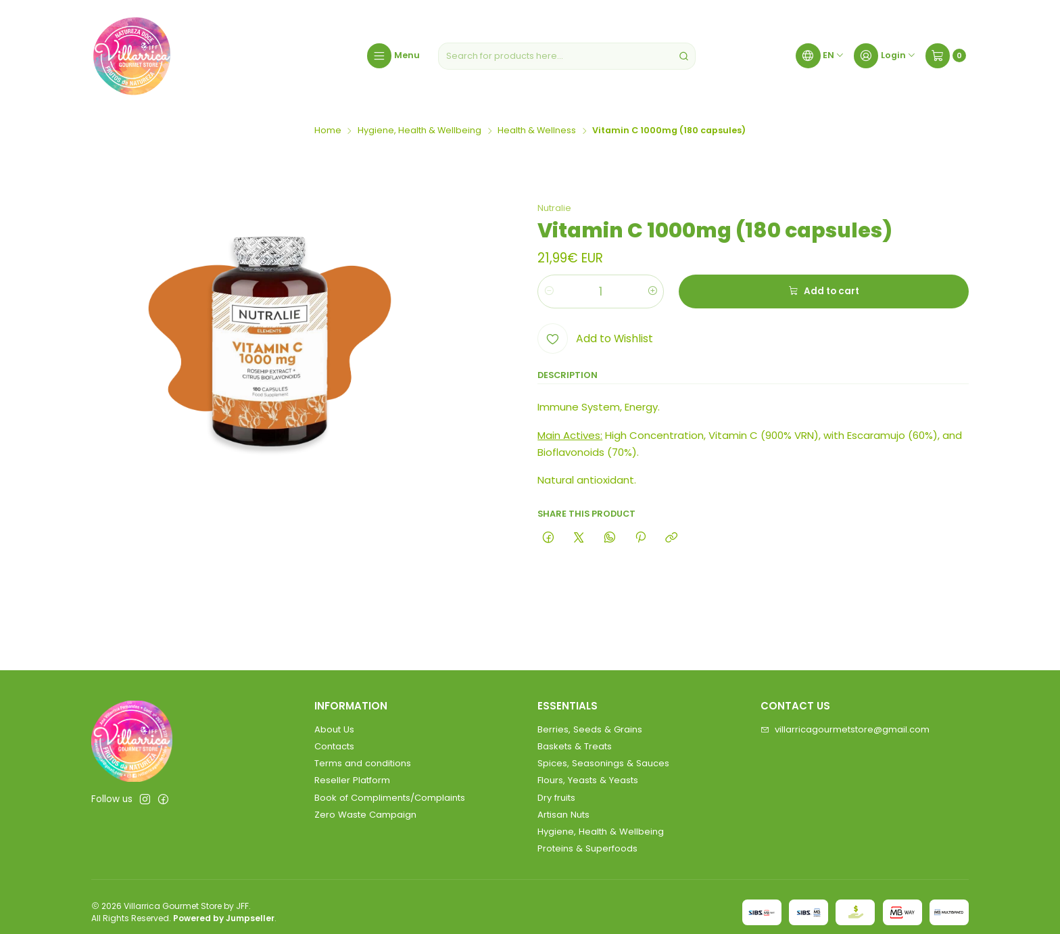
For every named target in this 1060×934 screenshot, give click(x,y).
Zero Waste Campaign (365, 814)
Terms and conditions (362, 763)
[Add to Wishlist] (594, 338)
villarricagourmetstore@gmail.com (845, 729)
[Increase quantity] (652, 291)
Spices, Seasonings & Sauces (603, 763)
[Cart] (946, 56)
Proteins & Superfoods (587, 848)
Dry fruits (556, 797)
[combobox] (567, 56)
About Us (334, 729)
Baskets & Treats (574, 746)
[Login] (885, 56)
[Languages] (820, 56)
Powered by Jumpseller (223, 918)
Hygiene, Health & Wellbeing (419, 130)
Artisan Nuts (563, 814)
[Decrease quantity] (548, 291)
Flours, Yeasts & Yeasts (587, 780)
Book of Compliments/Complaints (389, 797)
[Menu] (393, 56)
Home (327, 130)
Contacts (334, 746)
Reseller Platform (352, 780)
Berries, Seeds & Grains (589, 729)
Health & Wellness (537, 130)
